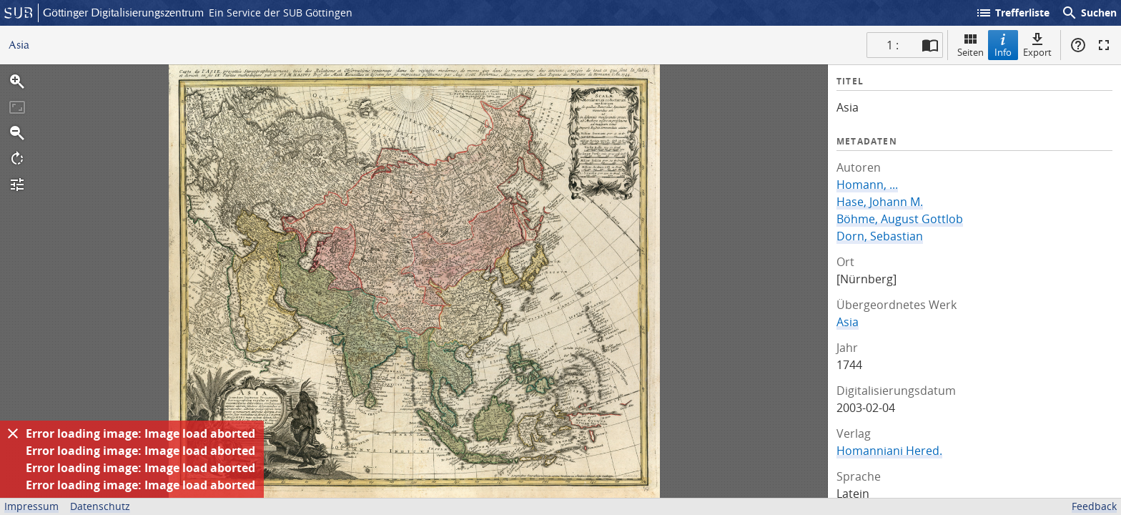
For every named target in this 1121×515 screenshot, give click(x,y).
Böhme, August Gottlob (899, 219)
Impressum (31, 506)
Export (1037, 45)
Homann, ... (867, 184)
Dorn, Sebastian (879, 236)
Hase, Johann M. (879, 202)
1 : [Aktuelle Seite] (893, 45)
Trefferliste (1012, 12)
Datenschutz (100, 506)
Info (1003, 45)
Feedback (1094, 506)
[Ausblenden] (13, 433)
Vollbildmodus (1103, 45)
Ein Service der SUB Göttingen (280, 12)
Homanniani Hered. (889, 450)
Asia (847, 322)
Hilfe (1078, 45)
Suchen (1089, 12)
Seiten (970, 45)
